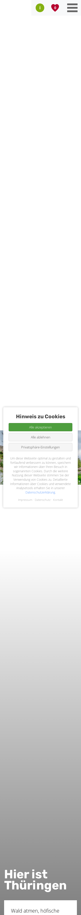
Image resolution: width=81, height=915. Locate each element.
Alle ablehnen (40, 437)
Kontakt (58, 500)
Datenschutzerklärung (40, 492)
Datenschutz (43, 500)
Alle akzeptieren (40, 427)
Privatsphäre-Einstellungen (40, 447)
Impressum (25, 500)
